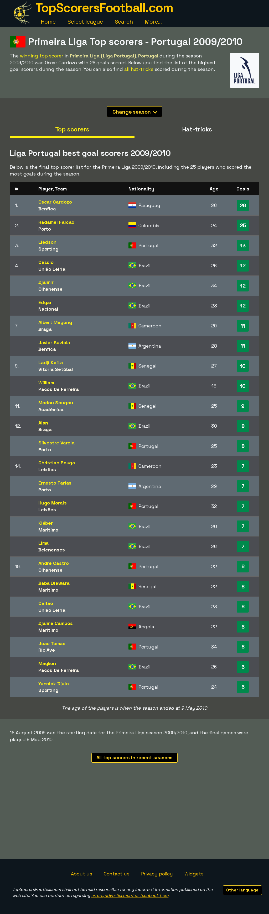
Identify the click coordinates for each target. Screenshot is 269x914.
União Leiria (51, 269)
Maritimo (48, 530)
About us (81, 874)
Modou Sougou (55, 403)
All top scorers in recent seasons (134, 757)
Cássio (46, 262)
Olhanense (50, 289)
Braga (45, 329)
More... (153, 21)
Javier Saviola (54, 342)
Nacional (48, 309)
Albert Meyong (55, 322)
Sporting (48, 249)
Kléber (45, 523)
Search (124, 21)
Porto (44, 229)
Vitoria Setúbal (55, 369)
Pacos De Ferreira (58, 389)
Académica (51, 409)
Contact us (117, 874)
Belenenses (51, 550)
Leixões (47, 469)
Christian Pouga (56, 463)
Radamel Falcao (56, 222)
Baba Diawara (54, 583)
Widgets (193, 874)
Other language (242, 890)
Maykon (47, 663)
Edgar (45, 302)
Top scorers (72, 129)
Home (48, 21)
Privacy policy (157, 874)
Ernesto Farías (55, 483)
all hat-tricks (138, 69)
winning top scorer (41, 56)
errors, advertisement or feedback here (129, 895)
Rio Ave (46, 650)
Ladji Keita (50, 362)
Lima (43, 543)
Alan (43, 423)
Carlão (45, 603)
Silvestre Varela (56, 443)
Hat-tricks (197, 129)
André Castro (53, 563)
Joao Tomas (51, 643)
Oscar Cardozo (55, 202)
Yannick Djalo (53, 684)
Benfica (47, 209)
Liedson (47, 242)
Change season (134, 111)
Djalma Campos (55, 623)
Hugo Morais (52, 503)
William (46, 383)
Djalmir (46, 282)
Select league (85, 21)
